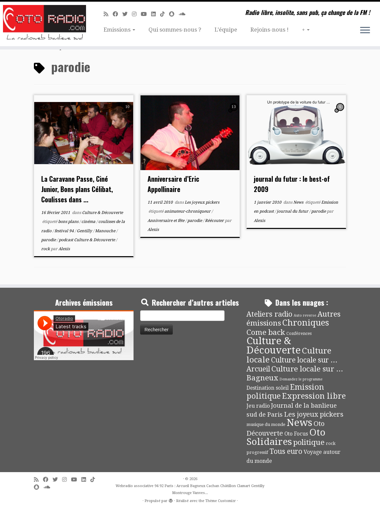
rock (46, 249)
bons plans (68, 221)
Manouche (105, 231)
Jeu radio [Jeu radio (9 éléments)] (258, 406)
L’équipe (226, 29)
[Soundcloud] (184, 14)
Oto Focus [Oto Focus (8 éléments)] (296, 434)
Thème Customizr (220, 501)
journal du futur (293, 211)
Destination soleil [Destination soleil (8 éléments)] (267, 388)
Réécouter (215, 220)
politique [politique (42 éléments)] (309, 442)
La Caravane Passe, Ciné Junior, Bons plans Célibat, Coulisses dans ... (77, 189)
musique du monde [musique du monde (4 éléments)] (265, 424)
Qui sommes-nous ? (174, 29)
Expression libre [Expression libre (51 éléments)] (314, 396)
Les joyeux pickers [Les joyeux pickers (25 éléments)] (313, 414)
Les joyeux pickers (202, 202)
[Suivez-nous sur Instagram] (136, 14)
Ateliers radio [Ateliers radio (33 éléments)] (269, 314)
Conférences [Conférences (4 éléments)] (299, 333)
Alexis (64, 249)
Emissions (119, 29)
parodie (49, 240)
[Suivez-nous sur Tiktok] (164, 14)
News (298, 202)
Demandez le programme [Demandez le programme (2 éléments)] (301, 379)
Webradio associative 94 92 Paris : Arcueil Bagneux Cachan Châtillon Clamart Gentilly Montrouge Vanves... (190, 489)
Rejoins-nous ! (269, 29)
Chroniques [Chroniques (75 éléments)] (305, 323)
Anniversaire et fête (166, 220)
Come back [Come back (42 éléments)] (265, 332)
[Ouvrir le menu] (365, 31)
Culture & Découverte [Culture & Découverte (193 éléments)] (273, 345)
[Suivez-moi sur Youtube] (146, 14)
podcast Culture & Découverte (87, 240)
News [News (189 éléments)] (299, 422)
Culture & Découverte (102, 212)
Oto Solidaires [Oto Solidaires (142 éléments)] (286, 437)
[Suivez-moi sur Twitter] (127, 14)
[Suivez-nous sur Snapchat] (174, 14)
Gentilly (85, 231)
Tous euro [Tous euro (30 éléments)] (285, 451)
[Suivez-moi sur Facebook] (117, 14)
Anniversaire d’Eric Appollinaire (173, 184)
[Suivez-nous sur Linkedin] (155, 14)
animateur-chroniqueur (188, 211)
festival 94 (64, 231)
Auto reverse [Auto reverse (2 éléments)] (305, 315)
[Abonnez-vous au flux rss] (108, 14)
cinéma (88, 221)
